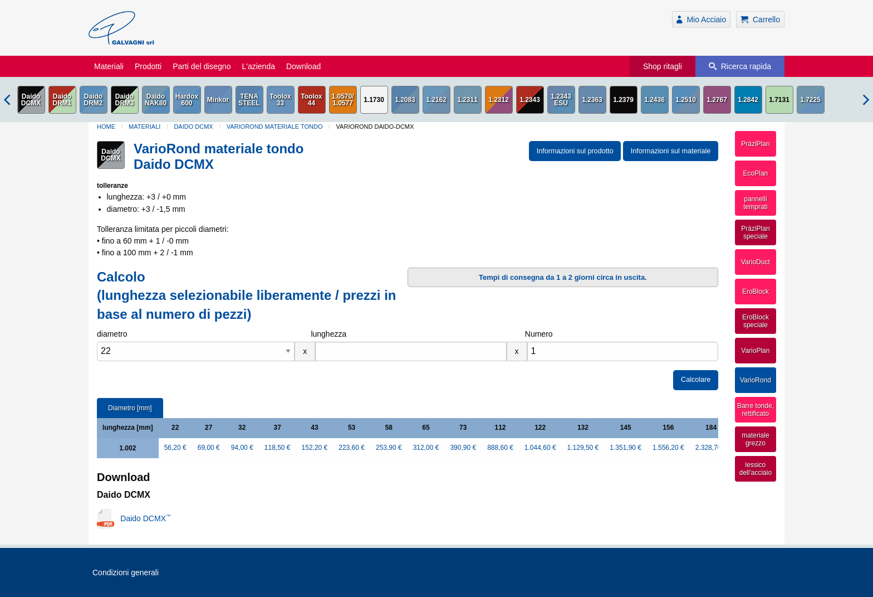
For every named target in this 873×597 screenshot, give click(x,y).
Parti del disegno (201, 66)
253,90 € (389, 448)
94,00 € (242, 448)
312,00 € (426, 448)
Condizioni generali (125, 572)
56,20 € (175, 448)
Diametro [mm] (130, 408)
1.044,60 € (540, 448)
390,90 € (463, 448)
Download (303, 66)
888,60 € (500, 448)
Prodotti (148, 66)
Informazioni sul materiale (671, 151)
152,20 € (315, 448)
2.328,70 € (711, 448)
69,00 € (209, 448)
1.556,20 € (668, 448)
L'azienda (258, 66)
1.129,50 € (583, 448)
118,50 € (277, 448)
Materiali (109, 66)
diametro (112, 333)
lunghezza (328, 333)
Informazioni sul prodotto (575, 151)
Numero (539, 333)
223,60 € (352, 448)
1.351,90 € (625, 448)
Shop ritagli (662, 66)
